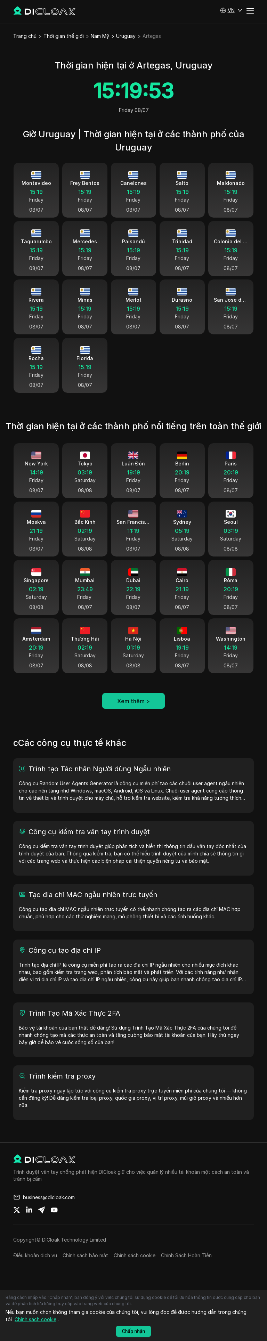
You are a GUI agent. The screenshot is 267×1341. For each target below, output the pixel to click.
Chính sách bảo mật (85, 1270)
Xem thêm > (133, 715)
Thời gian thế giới (63, 36)
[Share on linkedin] (29, 1224)
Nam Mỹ (100, 36)
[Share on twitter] (16, 1224)
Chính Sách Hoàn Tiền (186, 1270)
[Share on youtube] (54, 1224)
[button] (231, 10)
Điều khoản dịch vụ (35, 1270)
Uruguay (126, 36)
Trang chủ (25, 36)
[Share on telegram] (41, 1224)
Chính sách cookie (134, 1270)
